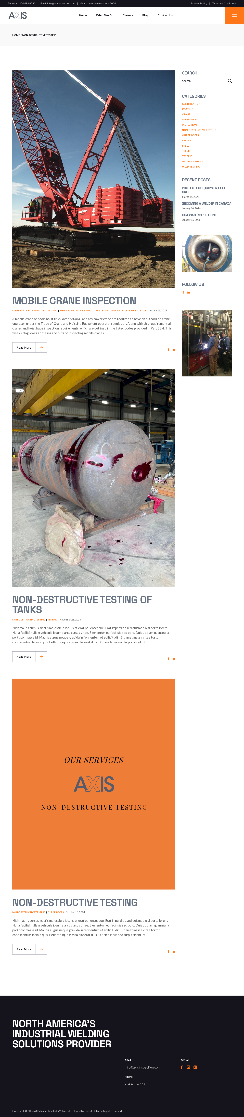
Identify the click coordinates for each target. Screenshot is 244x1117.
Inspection (67, 310)
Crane (36, 310)
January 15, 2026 (191, 219)
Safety (133, 310)
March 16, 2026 (190, 196)
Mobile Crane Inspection (74, 300)
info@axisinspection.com (61, 3)
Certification (21, 310)
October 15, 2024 (75, 912)
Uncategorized (192, 161)
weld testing (191, 166)
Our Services (119, 310)
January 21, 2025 (157, 310)
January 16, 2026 (191, 208)
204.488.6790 (135, 1084)
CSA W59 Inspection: (199, 215)
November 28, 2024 (70, 619)
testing (52, 619)
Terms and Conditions (224, 3)
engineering (50, 310)
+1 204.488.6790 (25, 3)
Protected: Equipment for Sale (204, 190)
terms (186, 150)
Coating (187, 109)
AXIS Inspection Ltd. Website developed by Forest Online (67, 1110)
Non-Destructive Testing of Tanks (82, 604)
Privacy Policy (199, 3)
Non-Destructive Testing (92, 310)
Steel (143, 310)
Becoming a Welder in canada (207, 203)
